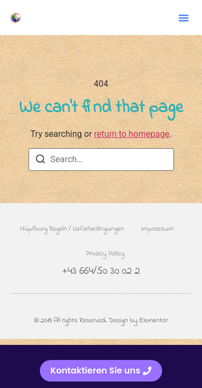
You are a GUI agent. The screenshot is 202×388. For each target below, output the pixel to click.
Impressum (157, 229)
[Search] (40, 160)
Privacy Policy (105, 253)
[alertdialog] (101, 366)
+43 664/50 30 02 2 (101, 271)
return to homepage (132, 134)
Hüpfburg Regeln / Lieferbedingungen (72, 229)
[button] (184, 18)
